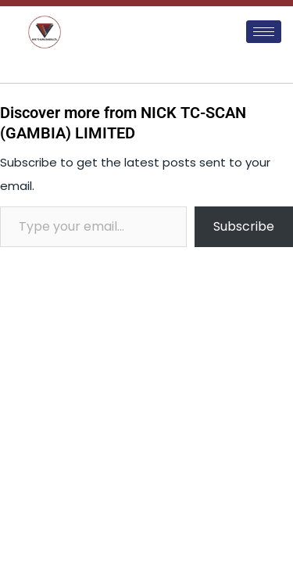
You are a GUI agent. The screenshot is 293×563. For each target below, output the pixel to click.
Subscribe (243, 226)
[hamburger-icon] (263, 31)
